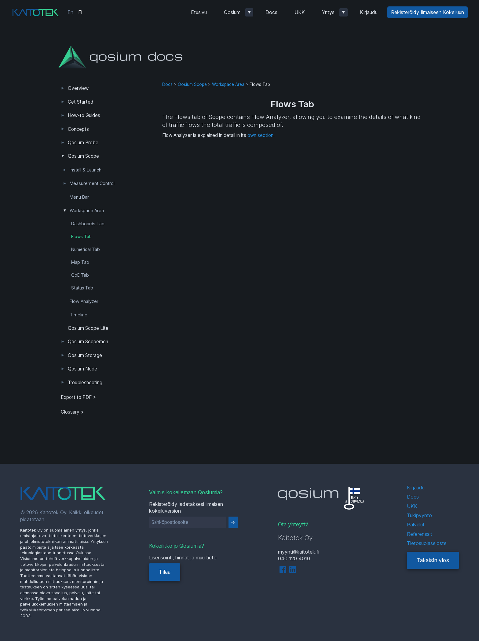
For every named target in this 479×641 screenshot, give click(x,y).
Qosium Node (82, 369)
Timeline (78, 315)
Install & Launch (85, 170)
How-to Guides (84, 115)
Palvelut (416, 524)
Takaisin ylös (433, 560)
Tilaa (164, 572)
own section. (261, 135)
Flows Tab (81, 236)
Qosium (232, 12)
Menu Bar (79, 197)
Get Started (80, 102)
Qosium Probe (83, 143)
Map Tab (80, 262)
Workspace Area (87, 210)
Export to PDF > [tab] (78, 397)
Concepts (78, 129)
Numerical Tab (85, 249)
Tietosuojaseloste (427, 543)
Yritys (328, 12)
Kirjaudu (369, 12)
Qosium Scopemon (88, 341)
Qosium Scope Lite (88, 328)
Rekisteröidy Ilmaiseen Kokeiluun (427, 12)
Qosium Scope (83, 156)
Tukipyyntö (419, 515)
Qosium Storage (85, 355)
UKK (299, 12)
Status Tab (82, 288)
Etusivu (199, 12)
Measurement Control (92, 183)
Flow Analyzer (84, 301)
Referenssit (419, 534)
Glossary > (72, 412)
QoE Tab (80, 275)
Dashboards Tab (87, 223)
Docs (271, 12)
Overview (78, 88)
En (70, 12)
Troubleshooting (85, 382)
